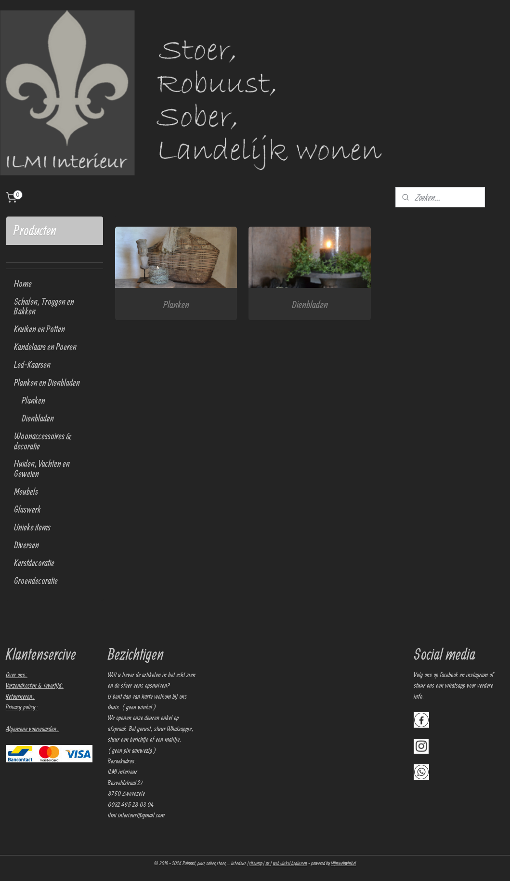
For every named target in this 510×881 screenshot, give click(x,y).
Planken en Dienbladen (47, 382)
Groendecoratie (36, 580)
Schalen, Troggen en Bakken (44, 306)
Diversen (26, 545)
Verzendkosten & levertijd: (35, 685)
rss (267, 863)
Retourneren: (20, 696)
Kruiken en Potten (39, 329)
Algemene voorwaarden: (32, 728)
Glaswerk (27, 509)
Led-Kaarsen (32, 364)
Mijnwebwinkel (343, 863)
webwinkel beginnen (290, 863)
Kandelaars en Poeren (45, 346)
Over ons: (16, 674)
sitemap (255, 863)
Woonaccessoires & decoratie (43, 441)
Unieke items (32, 527)
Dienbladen (309, 304)
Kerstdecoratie (34, 562)
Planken (176, 304)
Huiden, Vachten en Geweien (42, 468)
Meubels (26, 491)
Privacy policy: (22, 707)
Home (23, 283)
